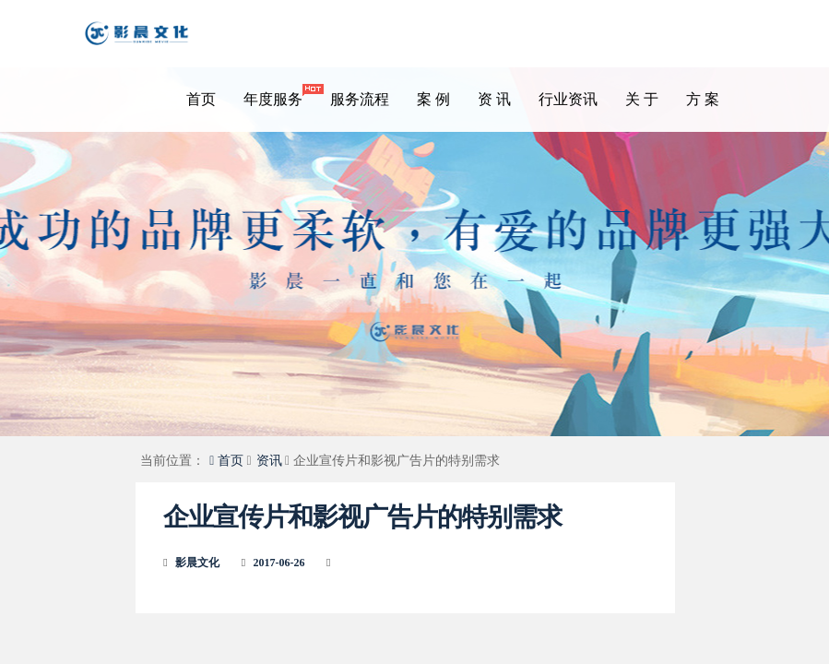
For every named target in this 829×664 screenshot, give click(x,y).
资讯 (269, 461)
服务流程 (359, 99)
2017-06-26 (279, 562)
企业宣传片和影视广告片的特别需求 (362, 517)
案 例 (433, 99)
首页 (201, 99)
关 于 (641, 99)
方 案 (702, 99)
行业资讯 (568, 99)
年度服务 (279, 95)
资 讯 (494, 99)
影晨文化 (197, 562)
